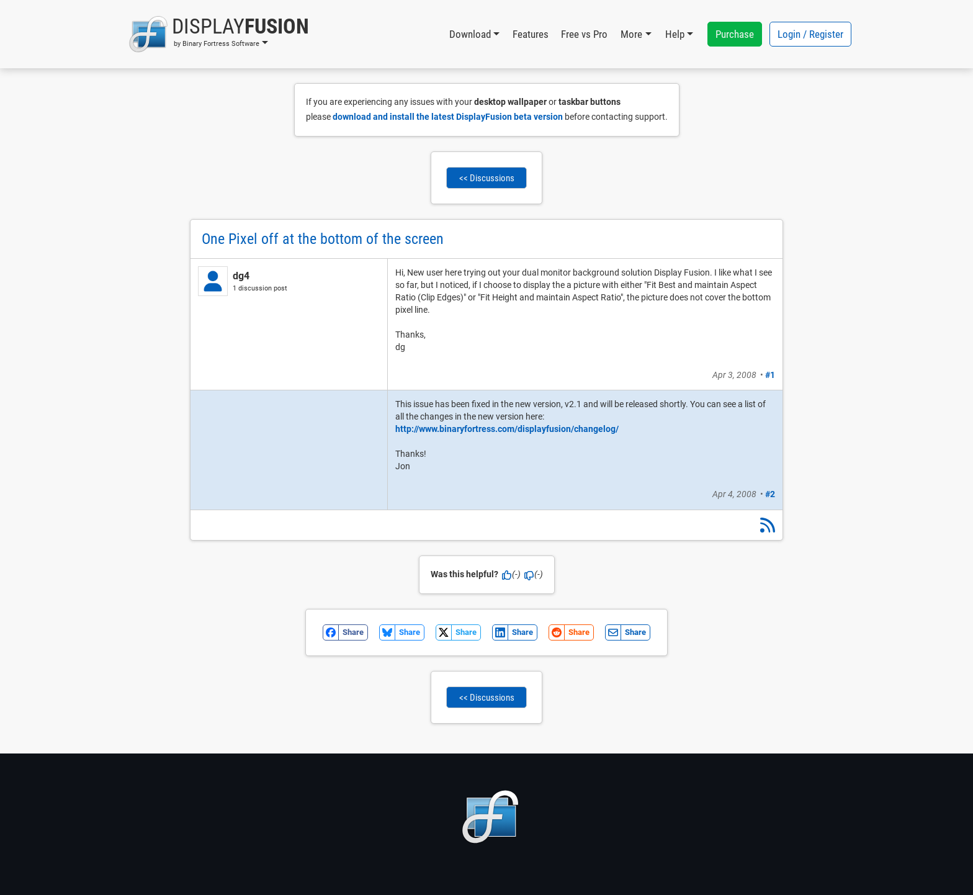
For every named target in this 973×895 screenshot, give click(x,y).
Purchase (734, 34)
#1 (770, 375)
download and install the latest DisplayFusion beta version (448, 117)
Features (531, 34)
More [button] (631, 34)
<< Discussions (486, 178)
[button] (219, 34)
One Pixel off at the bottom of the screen (323, 239)
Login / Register (810, 34)
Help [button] (674, 34)
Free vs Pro (584, 34)
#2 (770, 494)
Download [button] (470, 34)
